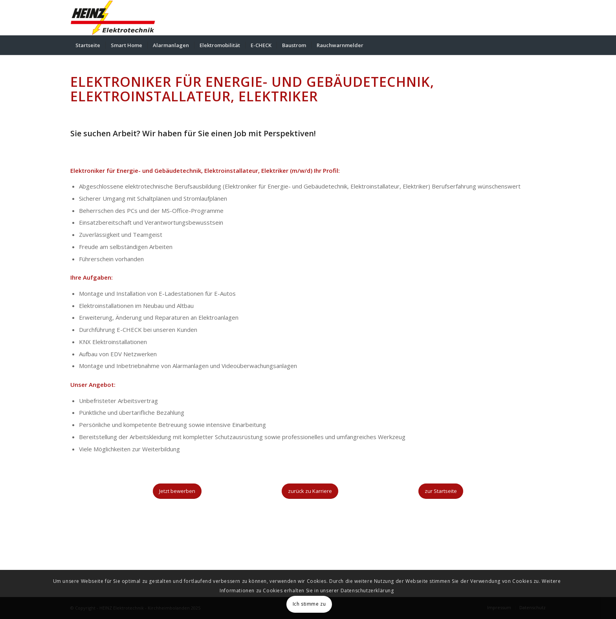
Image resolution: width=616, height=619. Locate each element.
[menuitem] (87, 45)
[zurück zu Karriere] (310, 491)
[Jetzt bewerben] (177, 491)
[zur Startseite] (440, 491)
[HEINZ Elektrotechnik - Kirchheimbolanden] (112, 17)
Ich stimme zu (309, 604)
